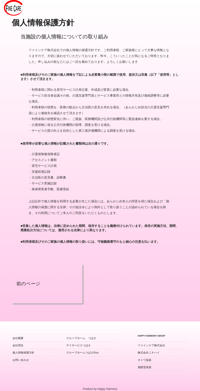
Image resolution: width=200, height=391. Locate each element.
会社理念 (17, 345)
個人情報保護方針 (23, 352)
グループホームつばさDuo (82, 352)
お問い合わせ (20, 360)
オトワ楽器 (144, 360)
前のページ (26, 283)
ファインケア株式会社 (151, 345)
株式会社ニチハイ (149, 352)
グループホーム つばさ (81, 338)
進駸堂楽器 (144, 367)
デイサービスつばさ (78, 345)
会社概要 (17, 338)
